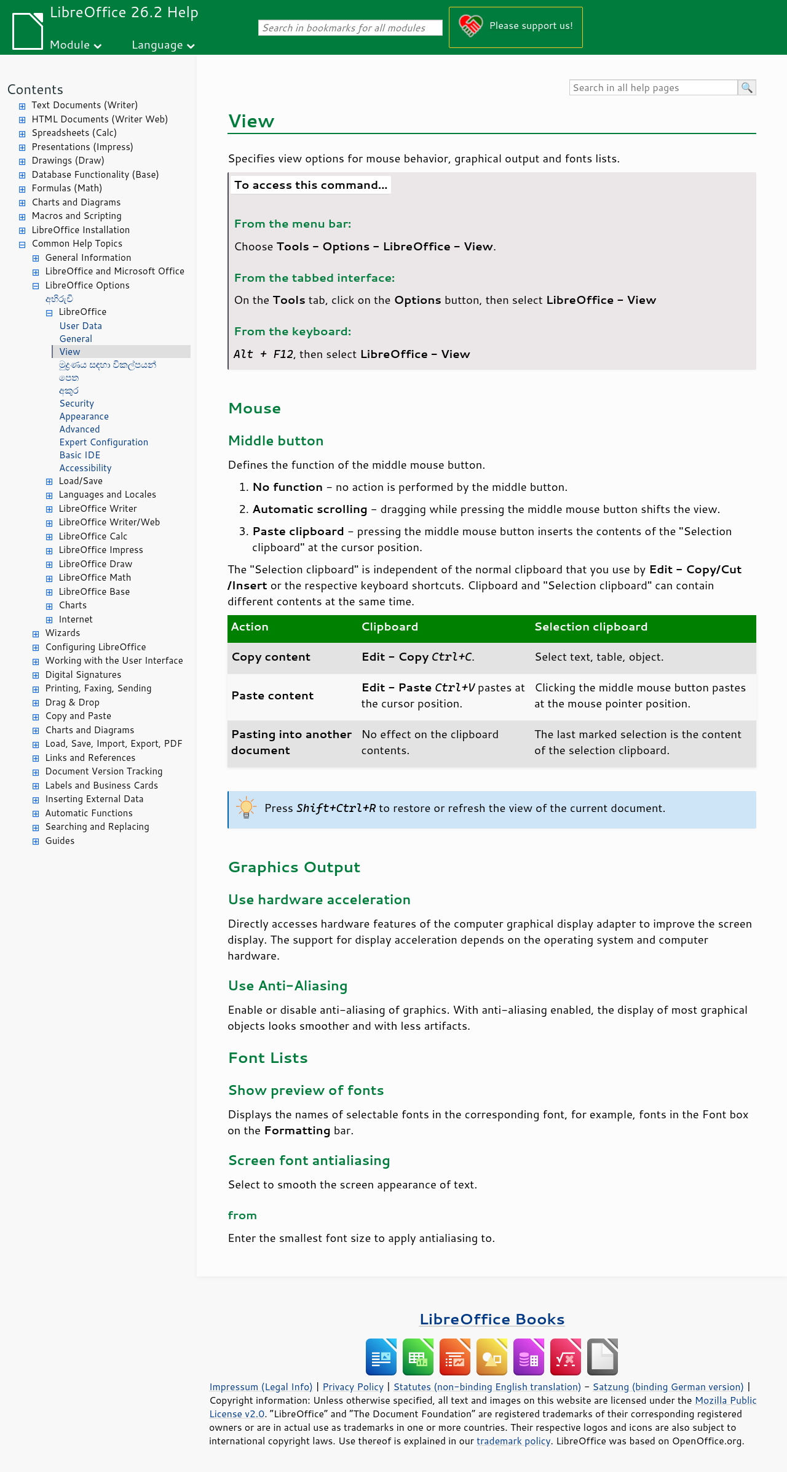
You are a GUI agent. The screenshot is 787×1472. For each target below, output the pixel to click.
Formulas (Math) (67, 187)
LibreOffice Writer (97, 508)
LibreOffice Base (94, 591)
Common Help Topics (76, 243)
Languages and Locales (107, 494)
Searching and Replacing (97, 826)
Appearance (84, 416)
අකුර (69, 390)
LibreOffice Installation (80, 229)
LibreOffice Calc (92, 536)
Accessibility (85, 467)
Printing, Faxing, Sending (98, 688)
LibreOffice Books (492, 1318)
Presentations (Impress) (82, 146)
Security (76, 403)
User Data (80, 325)
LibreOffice (82, 311)
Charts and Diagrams (76, 202)
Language (157, 44)
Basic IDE (79, 454)
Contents (34, 88)
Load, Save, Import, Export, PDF (114, 743)
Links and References (90, 757)
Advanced (79, 429)
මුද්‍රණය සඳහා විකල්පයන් (107, 364)
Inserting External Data (94, 798)
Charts (72, 605)
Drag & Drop (72, 702)
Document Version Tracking (104, 771)
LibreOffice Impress (100, 549)
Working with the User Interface (114, 660)
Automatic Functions (89, 812)
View (70, 351)
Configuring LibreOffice (95, 646)
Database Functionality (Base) (95, 174)
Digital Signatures (83, 674)
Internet (75, 619)
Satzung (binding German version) (669, 1386)
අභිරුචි (59, 298)
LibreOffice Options (87, 285)
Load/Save (80, 480)
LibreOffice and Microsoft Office (114, 271)
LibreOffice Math (94, 577)
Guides (59, 840)
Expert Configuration (103, 442)
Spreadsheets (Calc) (74, 132)
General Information (88, 257)
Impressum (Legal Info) (261, 1386)
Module (69, 44)
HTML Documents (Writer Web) (99, 119)
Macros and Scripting (76, 215)
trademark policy (513, 1440)
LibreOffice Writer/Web (109, 521)
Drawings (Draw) (68, 160)
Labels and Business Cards (101, 785)
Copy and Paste (78, 715)
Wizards (62, 632)
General (75, 338)
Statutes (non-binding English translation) (487, 1386)
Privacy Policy (353, 1386)
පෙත (69, 377)
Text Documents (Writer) (84, 104)
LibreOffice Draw (95, 563)
